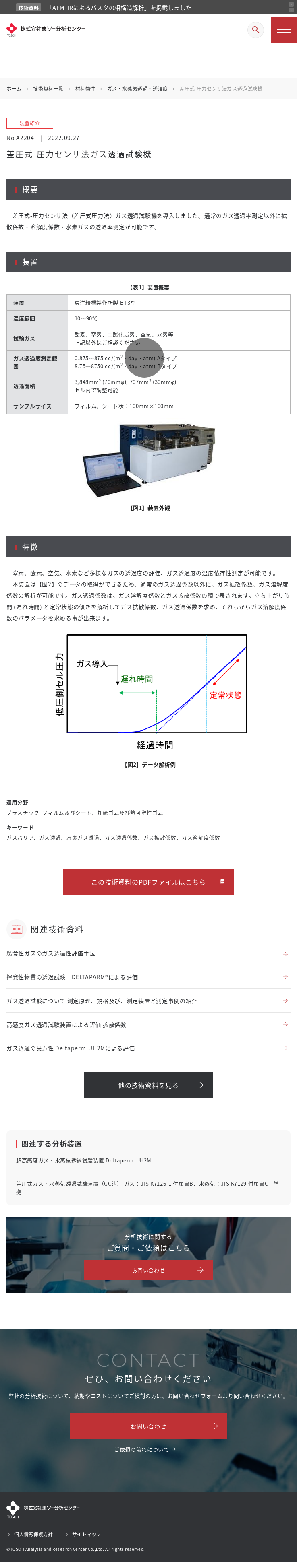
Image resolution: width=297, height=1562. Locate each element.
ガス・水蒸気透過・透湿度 (137, 88)
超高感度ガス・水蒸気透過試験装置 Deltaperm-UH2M (84, 1160)
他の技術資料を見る (148, 1085)
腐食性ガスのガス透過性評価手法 (51, 953)
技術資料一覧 (48, 88)
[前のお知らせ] (291, 4)
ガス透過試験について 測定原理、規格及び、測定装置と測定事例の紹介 (101, 1001)
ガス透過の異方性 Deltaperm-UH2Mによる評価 (70, 1048)
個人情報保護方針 (33, 1534)
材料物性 (85, 88)
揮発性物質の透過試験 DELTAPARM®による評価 (72, 977)
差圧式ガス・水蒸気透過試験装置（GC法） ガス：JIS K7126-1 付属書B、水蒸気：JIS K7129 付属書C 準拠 (147, 1187)
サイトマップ (86, 1534)
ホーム (14, 88)
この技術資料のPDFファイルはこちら (148, 882)
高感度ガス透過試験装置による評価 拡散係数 (66, 1024)
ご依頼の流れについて (141, 1449)
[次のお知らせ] (291, 10)
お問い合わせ (148, 1270)
